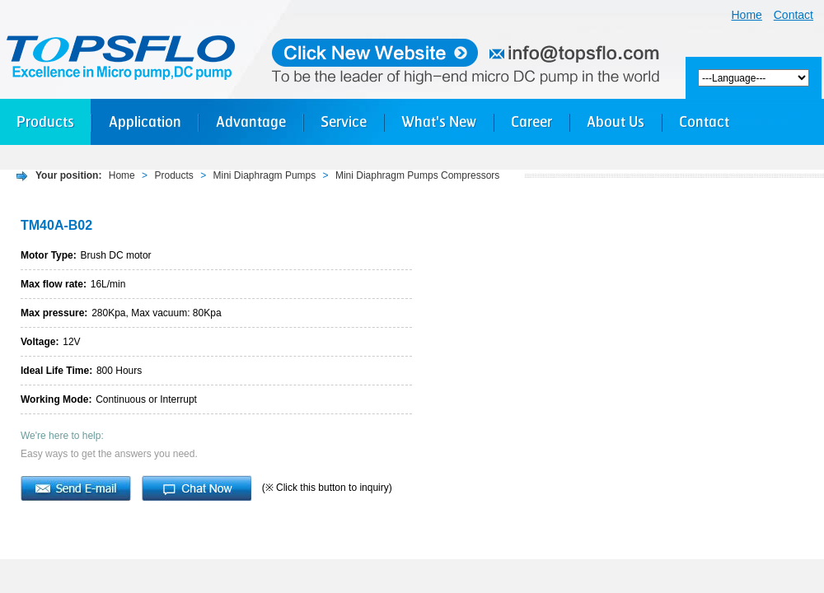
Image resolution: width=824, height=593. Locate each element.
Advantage (251, 121)
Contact (793, 14)
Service (344, 121)
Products (45, 121)
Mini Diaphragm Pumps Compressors (417, 175)
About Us (615, 121)
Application (145, 121)
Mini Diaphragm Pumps (264, 175)
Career (531, 121)
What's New (438, 121)
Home (747, 14)
